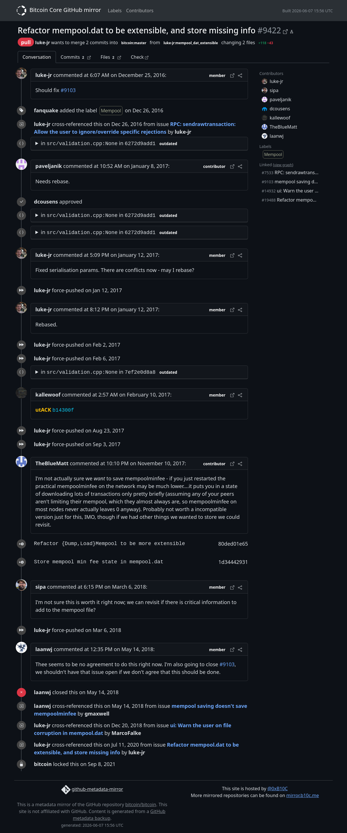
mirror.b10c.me (302, 795)
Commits (76, 57)
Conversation (37, 57)
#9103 (68, 90)
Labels (115, 10)
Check (139, 57)
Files (110, 57)
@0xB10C (277, 788)
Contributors (140, 10)
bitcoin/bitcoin (140, 804)
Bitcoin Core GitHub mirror (57, 10)
